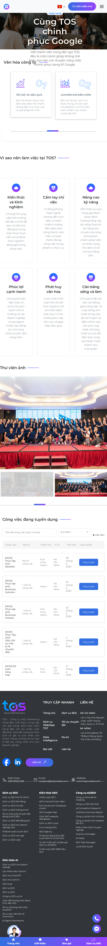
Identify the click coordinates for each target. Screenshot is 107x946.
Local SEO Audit (84, 846)
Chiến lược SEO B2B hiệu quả (52, 850)
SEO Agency (45, 831)
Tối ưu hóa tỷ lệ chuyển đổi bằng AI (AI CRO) (16, 815)
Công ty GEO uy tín (12, 896)
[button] (25, 504)
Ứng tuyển (89, 562)
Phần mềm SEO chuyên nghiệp (88, 828)
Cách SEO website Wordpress (48, 817)
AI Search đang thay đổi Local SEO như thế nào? (51, 836)
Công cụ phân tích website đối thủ (90, 821)
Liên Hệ (39, 762)
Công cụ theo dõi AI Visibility (86, 798)
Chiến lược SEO (47, 797)
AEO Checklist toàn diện (52, 801)
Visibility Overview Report (89, 812)
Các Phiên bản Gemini (14, 871)
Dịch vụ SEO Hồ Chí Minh (15, 797)
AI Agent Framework (13, 920)
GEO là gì (7, 884)
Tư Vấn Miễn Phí (82, 6)
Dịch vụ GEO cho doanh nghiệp (15, 865)
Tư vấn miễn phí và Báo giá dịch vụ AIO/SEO (53, 843)
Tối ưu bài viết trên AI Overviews (13, 915)
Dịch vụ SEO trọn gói (13, 835)
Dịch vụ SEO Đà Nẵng (13, 801)
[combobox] (75, 532)
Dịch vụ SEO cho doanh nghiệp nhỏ (14, 826)
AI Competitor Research (88, 808)
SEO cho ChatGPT (11, 875)
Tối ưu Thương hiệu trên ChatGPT (15, 908)
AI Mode (80, 838)
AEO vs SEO (8, 888)
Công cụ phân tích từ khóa (90, 816)
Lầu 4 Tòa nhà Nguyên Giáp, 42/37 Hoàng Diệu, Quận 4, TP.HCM (92, 720)
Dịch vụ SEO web (11, 840)
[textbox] (75, 532)
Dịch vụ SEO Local (48, 823)
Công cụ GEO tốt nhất (87, 804)
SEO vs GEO (8, 892)
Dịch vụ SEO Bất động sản (16, 820)
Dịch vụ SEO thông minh (15, 810)
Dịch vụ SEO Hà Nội (12, 805)
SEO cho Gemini (11, 880)
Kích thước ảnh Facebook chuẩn (52, 806)
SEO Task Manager (86, 842)
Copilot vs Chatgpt (85, 834)
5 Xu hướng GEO (48, 827)
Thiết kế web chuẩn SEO (15, 831)
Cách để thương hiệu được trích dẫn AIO (16, 901)
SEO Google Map (48, 812)
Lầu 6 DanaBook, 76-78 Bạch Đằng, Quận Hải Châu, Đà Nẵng (92, 736)
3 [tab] (62, 131)
